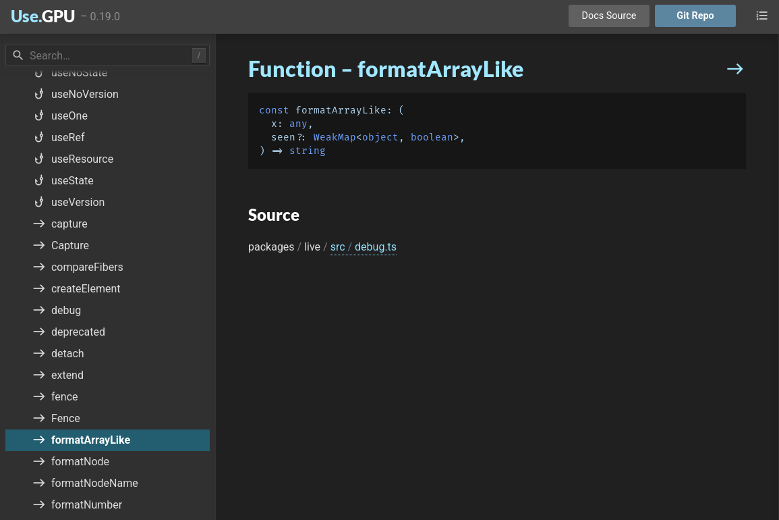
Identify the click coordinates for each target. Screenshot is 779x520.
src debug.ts (363, 246)
